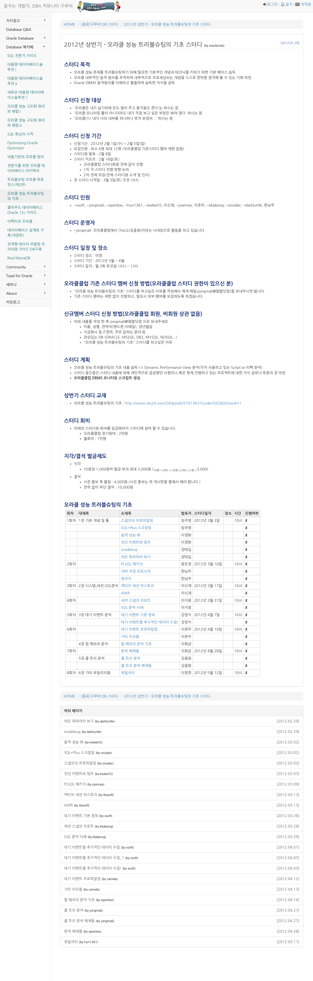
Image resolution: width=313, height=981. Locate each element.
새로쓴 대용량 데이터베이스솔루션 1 (25, 94)
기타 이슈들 (130, 636)
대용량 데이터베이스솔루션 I (25, 67)
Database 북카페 (25, 46)
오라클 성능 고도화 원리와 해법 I (26, 108)
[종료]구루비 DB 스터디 (99, 24)
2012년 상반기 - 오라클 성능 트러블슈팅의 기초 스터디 (167, 24)
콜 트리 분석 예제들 (136, 665)
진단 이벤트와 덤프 (136, 542)
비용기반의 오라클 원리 (25, 157)
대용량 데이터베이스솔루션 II (25, 80)
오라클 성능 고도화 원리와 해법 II (26, 122)
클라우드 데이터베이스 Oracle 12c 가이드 (25, 210)
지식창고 (25, 20)
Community (25, 266)
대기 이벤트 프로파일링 (139, 629)
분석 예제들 (130, 651)
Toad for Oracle (25, 275)
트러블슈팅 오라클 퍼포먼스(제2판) (25, 182)
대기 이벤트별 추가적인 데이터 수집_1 (181, 857)
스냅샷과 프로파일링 (137, 520)
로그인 (272, 4)
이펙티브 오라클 (20, 221)
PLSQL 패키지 (132, 564)
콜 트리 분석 (130, 658)
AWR (125, 593)
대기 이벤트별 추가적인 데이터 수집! (150, 622)
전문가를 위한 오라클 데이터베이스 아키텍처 (26, 168)
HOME (69, 24)
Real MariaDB (18, 258)
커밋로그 (13, 302)
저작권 (306, 4)
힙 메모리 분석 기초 (136, 644)
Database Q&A (18, 29)
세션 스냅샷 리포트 (136, 600)
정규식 (126, 578)
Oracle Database (25, 38)
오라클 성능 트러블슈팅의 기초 (25, 196)
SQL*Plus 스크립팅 (136, 528)
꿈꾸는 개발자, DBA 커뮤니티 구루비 (38, 6)
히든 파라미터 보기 (136, 557)
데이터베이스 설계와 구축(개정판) (25, 232)
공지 (288, 4)
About (25, 293)
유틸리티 (128, 673)
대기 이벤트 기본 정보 (138, 615)
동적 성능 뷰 (130, 535)
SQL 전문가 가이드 (22, 55)
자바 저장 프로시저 (136, 571)
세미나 (25, 284)
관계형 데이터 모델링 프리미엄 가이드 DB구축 (26, 246)
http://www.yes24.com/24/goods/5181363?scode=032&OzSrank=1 (183, 403)
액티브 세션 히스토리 (137, 586)
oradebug (129, 549)
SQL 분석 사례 (132, 607)
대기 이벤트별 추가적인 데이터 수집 (181, 847)
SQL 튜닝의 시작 (20, 134)
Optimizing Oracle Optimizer (22, 145)
